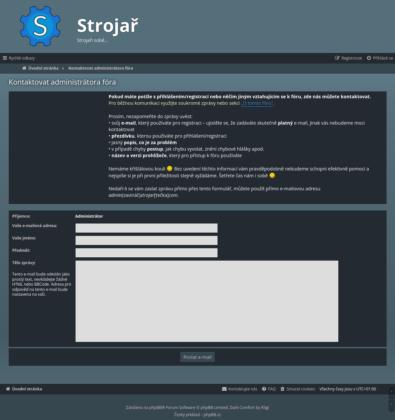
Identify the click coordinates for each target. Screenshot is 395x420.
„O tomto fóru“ (257, 103)
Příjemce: (21, 216)
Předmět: (21, 250)
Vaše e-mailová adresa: (34, 225)
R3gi (265, 407)
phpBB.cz (212, 414)
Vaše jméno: (24, 238)
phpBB (155, 407)
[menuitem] (379, 58)
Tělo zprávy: (24, 262)
